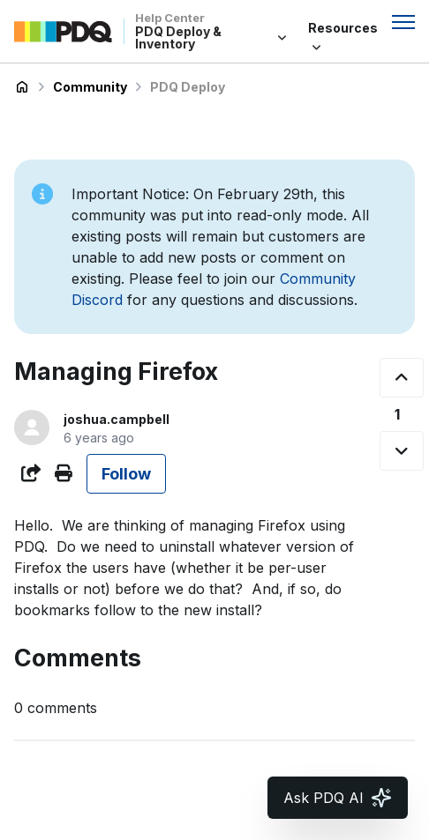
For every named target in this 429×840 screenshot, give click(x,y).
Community (90, 86)
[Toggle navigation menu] (403, 22)
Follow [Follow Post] (126, 474)
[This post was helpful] (402, 378)
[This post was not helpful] (402, 451)
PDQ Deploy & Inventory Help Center (22, 87)
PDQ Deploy (187, 86)
